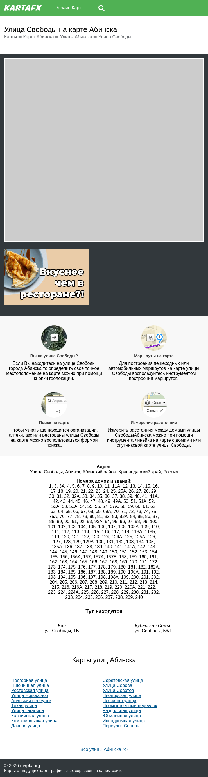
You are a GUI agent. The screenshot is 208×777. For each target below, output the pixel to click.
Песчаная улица (119, 700)
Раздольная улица (122, 710)
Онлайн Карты (69, 7)
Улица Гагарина (27, 710)
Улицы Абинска (76, 37)
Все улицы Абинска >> (104, 749)
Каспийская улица (30, 715)
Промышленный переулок (130, 705)
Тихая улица (24, 705)
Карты (10, 37)
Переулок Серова (121, 725)
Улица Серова (117, 685)
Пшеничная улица (30, 685)
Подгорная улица (29, 680)
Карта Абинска (38, 37)
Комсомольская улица (34, 720)
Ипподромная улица (124, 720)
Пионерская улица (122, 695)
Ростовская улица (30, 690)
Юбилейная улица (122, 715)
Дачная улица (25, 725)
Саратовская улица (123, 680)
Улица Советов (118, 690)
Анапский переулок (31, 700)
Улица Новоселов (29, 695)
